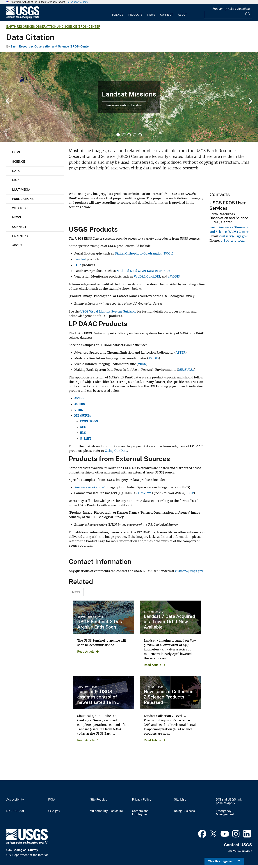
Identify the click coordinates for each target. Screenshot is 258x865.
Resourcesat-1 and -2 (90, 487)
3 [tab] (129, 134)
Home (16, 152)
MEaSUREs (186, 369)
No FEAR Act (15, 811)
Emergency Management (225, 812)
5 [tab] (140, 134)
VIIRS (142, 364)
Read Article (86, 651)
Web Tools (20, 208)
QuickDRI (153, 276)
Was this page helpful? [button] (224, 861)
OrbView (144, 493)
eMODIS (174, 276)
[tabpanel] (129, 97)
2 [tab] (123, 134)
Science (117, 14)
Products (135, 14)
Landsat (80, 259)
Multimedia (21, 189)
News (151, 14)
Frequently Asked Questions (231, 8)
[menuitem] (117, 12)
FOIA (51, 799)
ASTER (180, 352)
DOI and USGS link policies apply (229, 801)
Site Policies (98, 799)
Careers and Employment (141, 812)
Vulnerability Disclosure (106, 811)
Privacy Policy (141, 799)
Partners (20, 236)
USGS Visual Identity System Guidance (108, 311)
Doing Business (184, 811)
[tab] (76, 592)
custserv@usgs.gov (189, 571)
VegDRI (139, 276)
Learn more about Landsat (124, 105)
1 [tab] (118, 134)
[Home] (22, 18)
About (182, 14)
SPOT (190, 493)
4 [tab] (134, 134)
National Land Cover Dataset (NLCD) (143, 271)
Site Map (180, 799)
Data (16, 171)
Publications (23, 199)
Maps (16, 180)
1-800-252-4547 (232, 240)
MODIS (153, 358)
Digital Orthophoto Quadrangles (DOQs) (144, 253)
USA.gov (54, 811)
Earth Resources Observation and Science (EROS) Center (53, 26)
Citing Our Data (116, 450)
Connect (166, 14)
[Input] (228, 14)
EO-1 (77, 265)
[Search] (248, 14)
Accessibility (15, 799)
